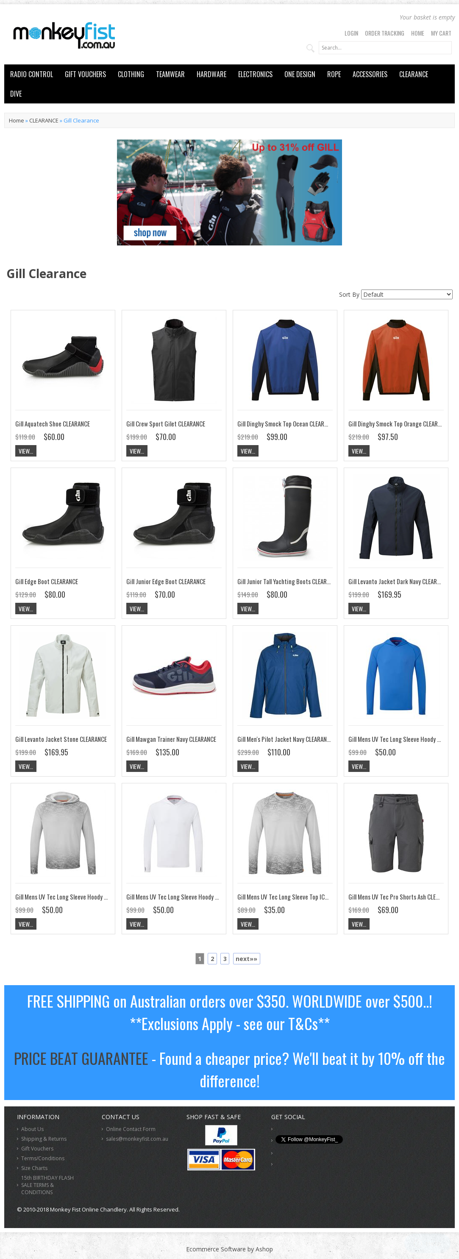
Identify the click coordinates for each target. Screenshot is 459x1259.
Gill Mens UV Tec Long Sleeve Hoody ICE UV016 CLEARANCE (86, 896)
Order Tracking (384, 32)
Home (417, 32)
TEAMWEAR (170, 74)
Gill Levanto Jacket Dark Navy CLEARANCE (398, 581)
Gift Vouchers (37, 1148)
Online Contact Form (131, 1129)
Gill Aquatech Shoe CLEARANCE (52, 423)
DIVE (16, 94)
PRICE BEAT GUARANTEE (81, 1058)
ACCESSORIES (370, 74)
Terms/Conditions (42, 1158)
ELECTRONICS (255, 74)
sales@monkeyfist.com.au (137, 1138)
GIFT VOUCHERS (85, 74)
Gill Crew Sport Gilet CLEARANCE (165, 423)
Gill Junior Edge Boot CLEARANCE (166, 581)
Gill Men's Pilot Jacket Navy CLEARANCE (285, 739)
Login (351, 32)
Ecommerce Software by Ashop (229, 1249)
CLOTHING (131, 74)
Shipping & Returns (44, 1138)
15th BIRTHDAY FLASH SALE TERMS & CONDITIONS (47, 1185)
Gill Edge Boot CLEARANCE (46, 581)
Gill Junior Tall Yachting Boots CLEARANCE (288, 581)
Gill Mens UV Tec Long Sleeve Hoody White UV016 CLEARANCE (200, 896)
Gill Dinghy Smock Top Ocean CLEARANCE (287, 423)
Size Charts (34, 1168)
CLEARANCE (413, 74)
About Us (32, 1129)
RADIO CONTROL (31, 74)
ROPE (334, 74)
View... (26, 450)
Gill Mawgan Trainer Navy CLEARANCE (171, 739)
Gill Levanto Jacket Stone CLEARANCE (61, 739)
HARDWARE (211, 74)
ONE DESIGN (299, 74)
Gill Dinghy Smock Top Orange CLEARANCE (399, 423)
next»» (246, 959)
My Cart (441, 32)
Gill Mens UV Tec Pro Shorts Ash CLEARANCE (401, 896)
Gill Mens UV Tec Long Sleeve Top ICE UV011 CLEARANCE (304, 896)
